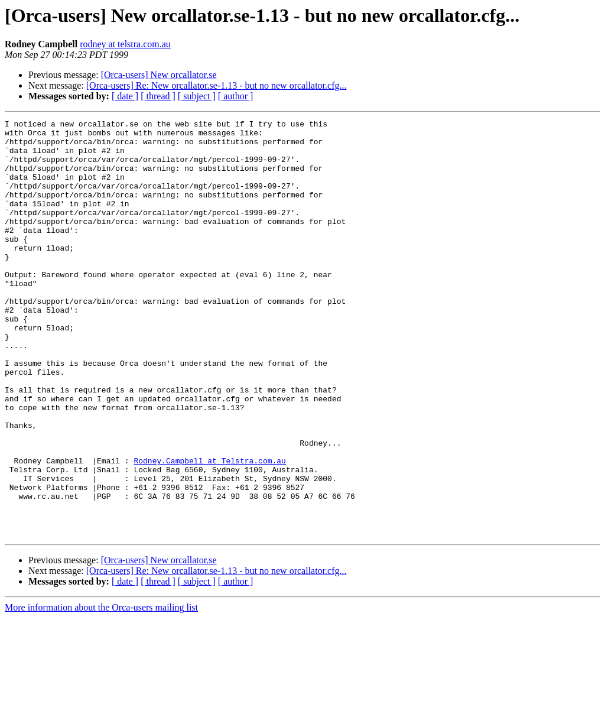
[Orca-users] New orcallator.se (159, 75)
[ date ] (125, 96)
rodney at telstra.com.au (125, 44)
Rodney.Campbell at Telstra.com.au (209, 529)
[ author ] (235, 96)
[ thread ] (158, 96)
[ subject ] (197, 96)
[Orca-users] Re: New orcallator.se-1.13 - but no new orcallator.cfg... (216, 85)
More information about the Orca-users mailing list (101, 691)
